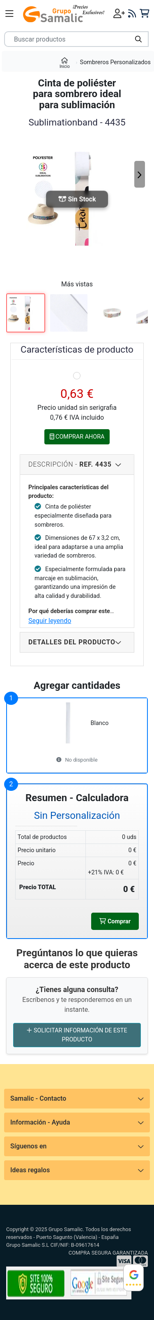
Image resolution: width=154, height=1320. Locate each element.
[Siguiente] (139, 174)
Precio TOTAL (37, 887)
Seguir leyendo (49, 621)
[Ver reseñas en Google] (133, 1278)
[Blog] (132, 14)
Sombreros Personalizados (115, 62)
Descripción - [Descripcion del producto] (70, 464)
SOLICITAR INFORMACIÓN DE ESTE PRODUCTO (77, 1034)
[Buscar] (138, 39)
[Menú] (9, 13)
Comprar (115, 921)
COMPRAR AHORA (77, 436)
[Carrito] (144, 13)
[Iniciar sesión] (119, 14)
